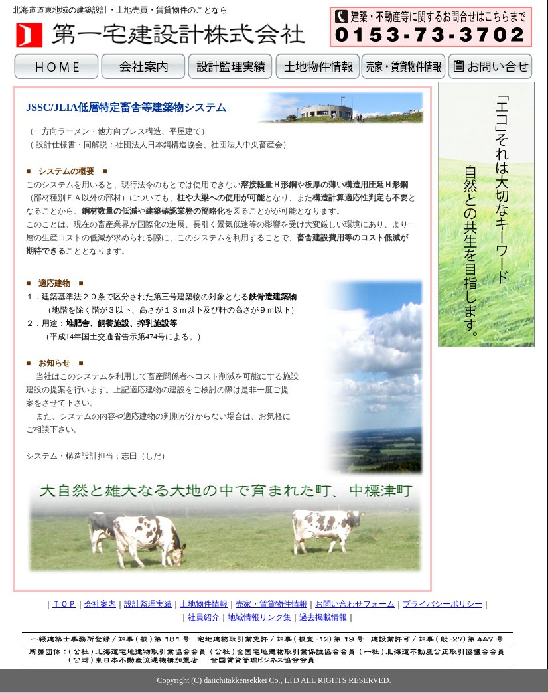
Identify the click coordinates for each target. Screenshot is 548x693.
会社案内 (100, 604)
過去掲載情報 (323, 617)
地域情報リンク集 (259, 617)
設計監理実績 (148, 604)
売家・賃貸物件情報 (271, 604)
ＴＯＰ (64, 604)
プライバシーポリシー (442, 604)
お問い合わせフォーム (355, 604)
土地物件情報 (204, 604)
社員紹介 (204, 617)
